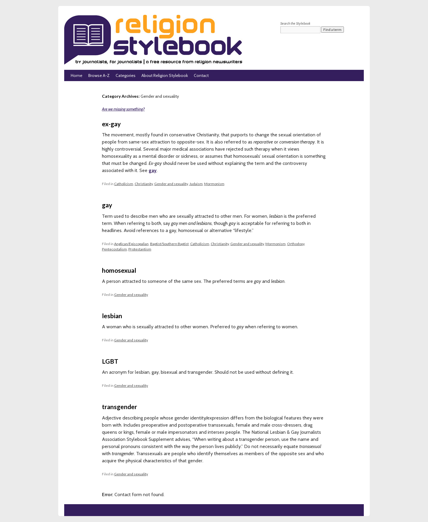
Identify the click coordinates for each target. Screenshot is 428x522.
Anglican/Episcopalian (131, 244)
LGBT (110, 361)
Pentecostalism (114, 249)
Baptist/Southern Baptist (169, 244)
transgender (119, 406)
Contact (201, 75)
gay (153, 170)
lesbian (112, 315)
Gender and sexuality (171, 184)
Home (76, 75)
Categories (126, 75)
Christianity (144, 184)
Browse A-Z (99, 75)
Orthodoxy (295, 244)
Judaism (196, 184)
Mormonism (214, 184)
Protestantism (139, 249)
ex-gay (111, 123)
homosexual (119, 270)
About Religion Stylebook (164, 75)
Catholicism (123, 184)
